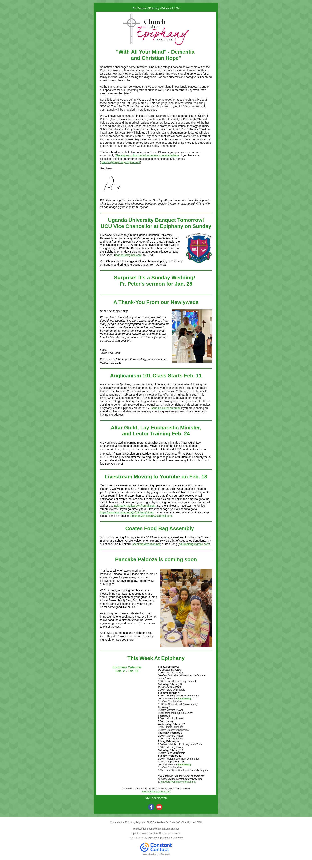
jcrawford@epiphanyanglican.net (178, 781)
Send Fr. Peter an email (165, 408)
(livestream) (184, 698)
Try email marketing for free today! (156, 854)
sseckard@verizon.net (146, 544)
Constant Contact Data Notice (165, 833)
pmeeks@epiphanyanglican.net (120, 162)
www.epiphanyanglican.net (156, 791)
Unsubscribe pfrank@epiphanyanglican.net (156, 828)
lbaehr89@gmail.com (128, 255)
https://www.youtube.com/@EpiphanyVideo (127, 512)
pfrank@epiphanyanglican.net (154, 837)
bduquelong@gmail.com (194, 544)
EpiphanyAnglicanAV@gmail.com (134, 505)
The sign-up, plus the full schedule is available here (147, 155)
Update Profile (139, 833)
